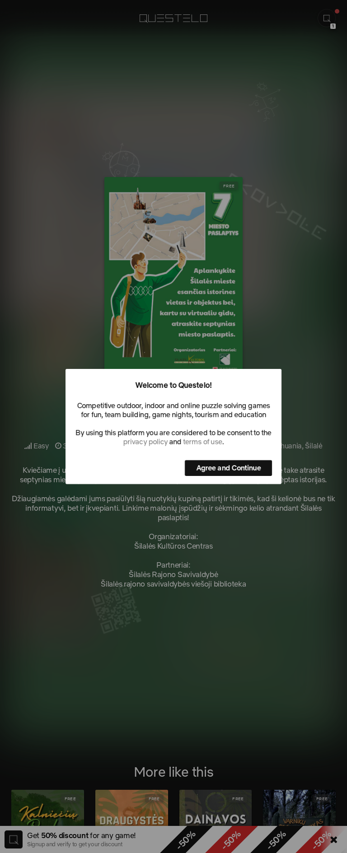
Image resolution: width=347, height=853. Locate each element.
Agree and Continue (228, 467)
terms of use (202, 441)
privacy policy (145, 441)
